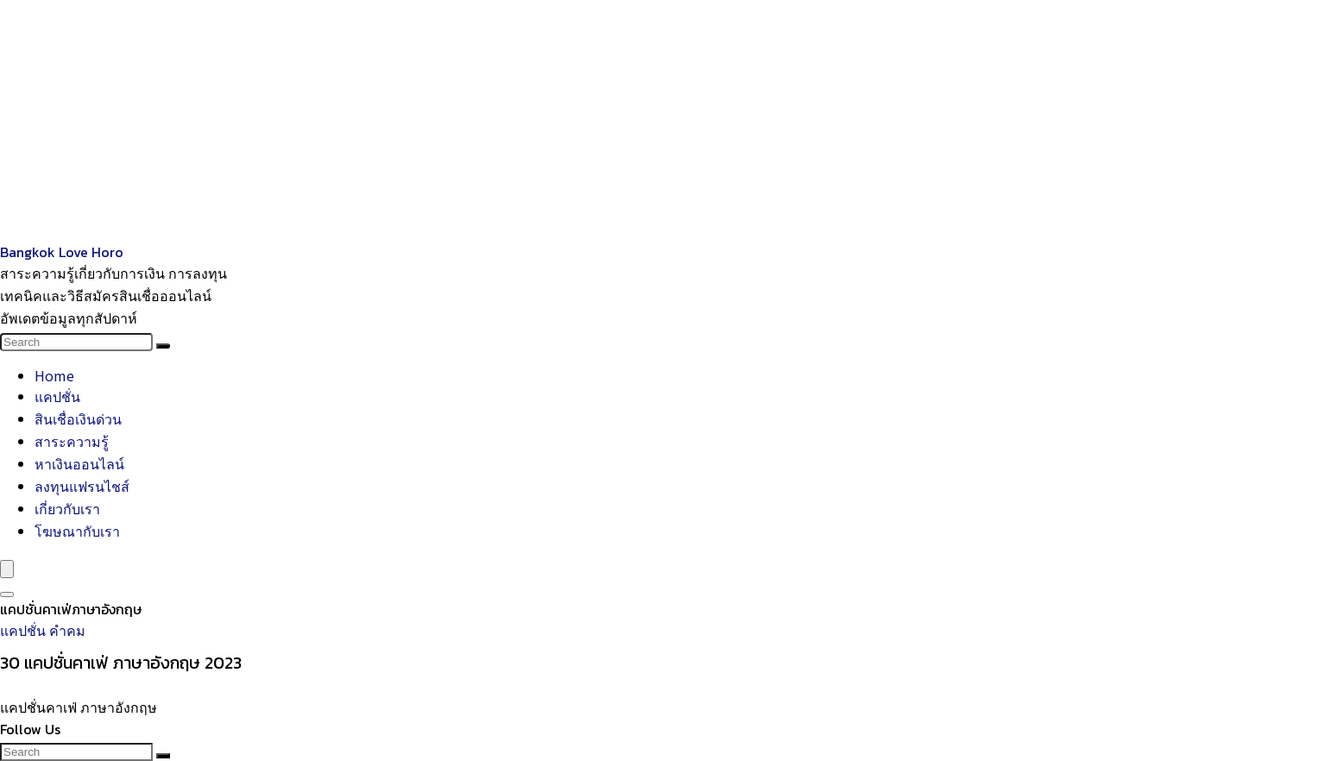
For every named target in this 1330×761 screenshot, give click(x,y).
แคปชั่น (57, 396)
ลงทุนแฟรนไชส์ (82, 485)
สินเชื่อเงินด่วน (78, 418)
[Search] (163, 346)
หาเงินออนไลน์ (79, 463)
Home (54, 375)
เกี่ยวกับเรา (67, 508)
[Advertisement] (518, 121)
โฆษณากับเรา (77, 530)
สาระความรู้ (72, 441)
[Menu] (7, 569)
